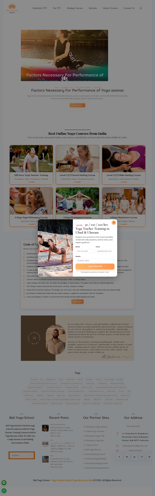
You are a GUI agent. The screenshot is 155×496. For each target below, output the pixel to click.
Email (98, 246)
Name (78, 246)
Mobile (78, 256)
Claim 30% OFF (95, 266)
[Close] (114, 222)
